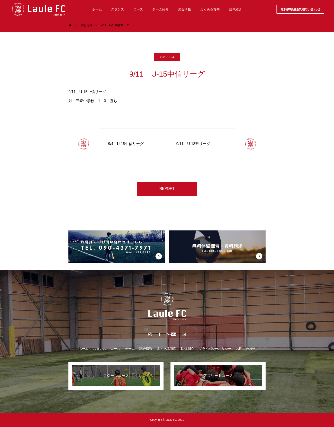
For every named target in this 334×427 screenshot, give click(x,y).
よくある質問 (167, 349)
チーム (130, 349)
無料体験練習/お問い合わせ (300, 9)
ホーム (83, 349)
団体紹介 (187, 349)
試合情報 (145, 349)
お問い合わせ (245, 349)
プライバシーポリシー (215, 349)
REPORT (167, 189)
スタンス (99, 349)
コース (115, 349)
